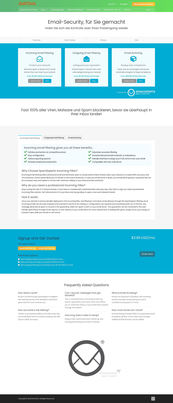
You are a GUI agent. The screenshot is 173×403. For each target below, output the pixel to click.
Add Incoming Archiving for (41, 262)
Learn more (35, 81)
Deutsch (112, 4)
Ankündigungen (57, 10)
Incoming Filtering (27, 248)
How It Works (70, 40)
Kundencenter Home (28, 10)
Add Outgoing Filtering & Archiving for (45, 265)
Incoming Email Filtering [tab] (30, 138)
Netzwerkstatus (93, 10)
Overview (36, 40)
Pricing (103, 40)
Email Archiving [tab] (74, 137)
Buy (47, 81)
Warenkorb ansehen (143, 4)
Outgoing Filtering (46, 248)
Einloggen (124, 4)
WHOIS (127, 10)
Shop (44, 10)
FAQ (136, 40)
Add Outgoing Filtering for (40, 259)
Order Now (147, 253)
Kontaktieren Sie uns (112, 10)
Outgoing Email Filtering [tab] (54, 137)
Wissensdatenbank (75, 10)
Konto (149, 10)
